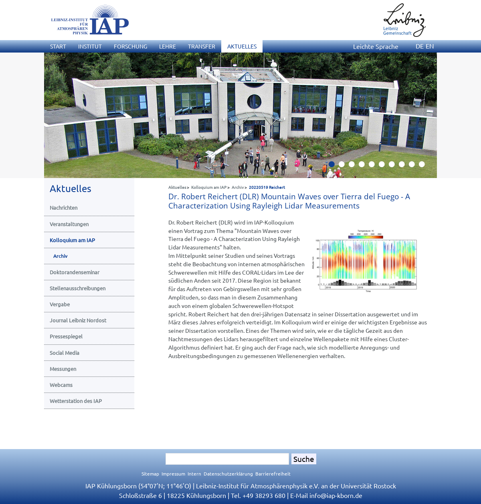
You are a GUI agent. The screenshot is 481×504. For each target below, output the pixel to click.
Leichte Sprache (375, 46)
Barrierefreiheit (273, 473)
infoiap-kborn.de (335, 495)
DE (420, 46)
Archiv (238, 187)
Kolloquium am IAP (208, 187)
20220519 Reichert (267, 187)
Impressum (173, 473)
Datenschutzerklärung (228, 473)
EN (430, 46)
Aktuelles (177, 187)
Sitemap (150, 473)
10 (424, 166)
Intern (194, 473)
